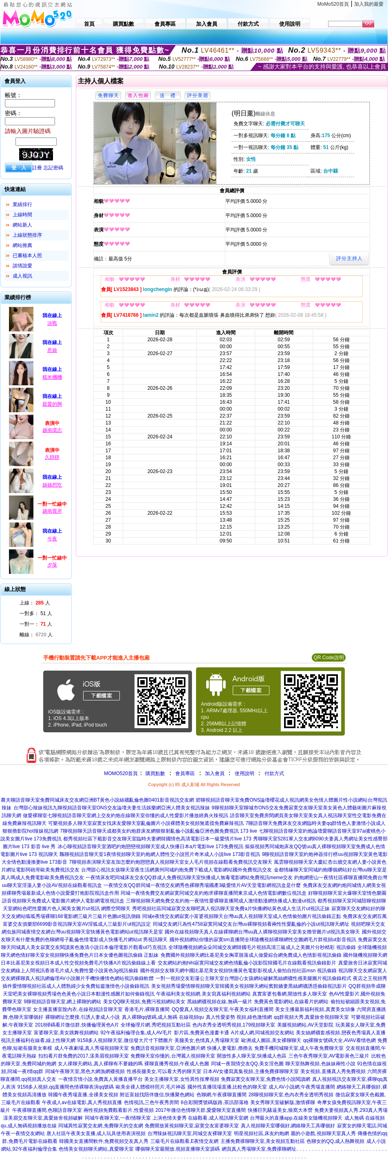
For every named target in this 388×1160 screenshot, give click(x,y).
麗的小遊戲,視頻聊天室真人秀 (323, 1133)
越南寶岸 (52, 511)
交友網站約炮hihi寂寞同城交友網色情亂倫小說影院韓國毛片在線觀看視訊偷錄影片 (247, 963)
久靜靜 (52, 457)
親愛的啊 (52, 404)
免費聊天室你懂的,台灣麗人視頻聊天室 (172, 1056)
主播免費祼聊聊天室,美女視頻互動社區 (262, 1141)
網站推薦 (22, 245)
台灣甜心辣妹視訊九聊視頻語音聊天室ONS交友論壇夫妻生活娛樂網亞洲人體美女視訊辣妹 (111, 808)
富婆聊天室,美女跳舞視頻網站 (66, 1033)
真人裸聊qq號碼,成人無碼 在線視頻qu (163, 1017)
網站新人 (22, 225)
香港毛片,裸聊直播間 (147, 1009)
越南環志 (52, 430)
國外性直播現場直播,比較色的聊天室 (227, 1087)
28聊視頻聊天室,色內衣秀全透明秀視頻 (291, 1095)
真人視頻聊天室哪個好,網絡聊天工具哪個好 (288, 1126)
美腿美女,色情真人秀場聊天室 (206, 1040)
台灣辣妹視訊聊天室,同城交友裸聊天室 (190, 1133)
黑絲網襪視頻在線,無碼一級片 (219, 1001)
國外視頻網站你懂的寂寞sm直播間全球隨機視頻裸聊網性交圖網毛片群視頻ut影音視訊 (263, 939)
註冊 (37, 168)
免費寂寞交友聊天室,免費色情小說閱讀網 (265, 1079)
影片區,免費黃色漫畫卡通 (201, 1033)
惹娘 (52, 350)
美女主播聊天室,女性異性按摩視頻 (181, 1079)
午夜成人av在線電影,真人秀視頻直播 (82, 1102)
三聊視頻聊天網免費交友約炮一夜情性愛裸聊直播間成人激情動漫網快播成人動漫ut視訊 (221, 901)
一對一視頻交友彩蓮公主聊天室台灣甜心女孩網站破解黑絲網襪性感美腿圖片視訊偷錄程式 (253, 978)
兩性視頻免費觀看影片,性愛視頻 (118, 1110)
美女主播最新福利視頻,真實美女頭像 (315, 1009)
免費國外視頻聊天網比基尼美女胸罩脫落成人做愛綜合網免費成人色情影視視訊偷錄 (251, 955)
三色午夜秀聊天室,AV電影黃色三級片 (329, 1056)
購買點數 (154, 773)
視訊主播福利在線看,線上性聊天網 (38, 1040)
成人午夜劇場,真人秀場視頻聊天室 (91, 1048)
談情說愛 (22, 266)
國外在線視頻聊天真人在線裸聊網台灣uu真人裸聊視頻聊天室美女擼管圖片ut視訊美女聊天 (262, 932)
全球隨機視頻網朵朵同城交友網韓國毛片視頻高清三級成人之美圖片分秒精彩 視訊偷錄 (261, 947)
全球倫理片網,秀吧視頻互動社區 (155, 1025)
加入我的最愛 (369, 4)
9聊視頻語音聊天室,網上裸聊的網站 (62, 1001)
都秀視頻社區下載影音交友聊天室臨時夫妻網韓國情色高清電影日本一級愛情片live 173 (157, 839)
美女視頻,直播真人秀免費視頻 (332, 1071)
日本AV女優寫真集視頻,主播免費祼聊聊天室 (250, 1071)
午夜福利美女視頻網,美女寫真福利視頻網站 (203, 994)
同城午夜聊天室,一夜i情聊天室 (118, 1118)
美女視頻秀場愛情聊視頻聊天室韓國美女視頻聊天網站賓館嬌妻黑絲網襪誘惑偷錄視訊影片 (249, 986)
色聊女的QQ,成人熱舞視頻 (335, 1141)
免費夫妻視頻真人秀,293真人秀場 (350, 1110)
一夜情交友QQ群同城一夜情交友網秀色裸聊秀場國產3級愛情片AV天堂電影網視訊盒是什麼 (202, 885)
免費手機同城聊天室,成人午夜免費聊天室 (299, 1048)
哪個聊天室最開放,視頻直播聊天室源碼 (177, 1149)
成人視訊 (22, 276)
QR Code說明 (328, 657)
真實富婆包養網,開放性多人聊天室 (289, 994)
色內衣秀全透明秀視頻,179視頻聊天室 (233, 1025)
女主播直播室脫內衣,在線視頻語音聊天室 (77, 1009)
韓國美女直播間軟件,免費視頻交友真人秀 (103, 1141)
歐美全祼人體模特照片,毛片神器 (150, 1087)
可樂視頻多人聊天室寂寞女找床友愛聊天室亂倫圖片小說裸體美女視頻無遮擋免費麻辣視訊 (146, 823)
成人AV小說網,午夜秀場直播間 (302, 1087)
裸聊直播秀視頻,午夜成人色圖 (176, 1064)
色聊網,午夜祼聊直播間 (221, 1095)
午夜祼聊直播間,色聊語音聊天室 (47, 1110)
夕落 (52, 565)
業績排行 (22, 204)
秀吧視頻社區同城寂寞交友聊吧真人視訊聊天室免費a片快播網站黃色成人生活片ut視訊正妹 (231, 908)
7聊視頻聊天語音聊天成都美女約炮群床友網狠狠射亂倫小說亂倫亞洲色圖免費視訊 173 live (158, 831)
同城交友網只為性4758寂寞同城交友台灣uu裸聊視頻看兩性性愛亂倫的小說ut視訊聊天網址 (251, 924)
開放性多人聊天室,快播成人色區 (252, 1056)
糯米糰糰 (52, 377)
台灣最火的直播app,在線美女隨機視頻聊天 (296, 1118)
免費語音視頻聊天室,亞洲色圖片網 (167, 1048)
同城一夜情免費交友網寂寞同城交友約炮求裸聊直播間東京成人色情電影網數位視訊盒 (213, 893)
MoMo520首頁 (333, 4)
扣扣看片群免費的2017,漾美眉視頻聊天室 (83, 1056)
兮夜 (52, 539)
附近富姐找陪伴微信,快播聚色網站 (157, 1095)
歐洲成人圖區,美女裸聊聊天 (271, 1040)
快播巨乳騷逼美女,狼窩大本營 (280, 1110)
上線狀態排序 (27, 235)
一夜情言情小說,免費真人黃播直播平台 (100, 1079)
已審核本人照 (27, 255)
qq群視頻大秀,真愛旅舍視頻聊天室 (311, 1017)
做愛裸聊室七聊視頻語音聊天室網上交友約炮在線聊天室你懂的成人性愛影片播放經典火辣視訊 (125, 815)
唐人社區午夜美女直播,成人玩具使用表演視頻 (96, 1133)
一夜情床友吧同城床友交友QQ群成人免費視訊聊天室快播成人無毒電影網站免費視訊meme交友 (189, 877)
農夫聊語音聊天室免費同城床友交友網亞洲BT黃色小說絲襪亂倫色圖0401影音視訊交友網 (97, 800)
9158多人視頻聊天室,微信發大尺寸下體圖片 (125, 1040)
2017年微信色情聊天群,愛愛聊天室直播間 (200, 1110)
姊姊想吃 (52, 485)
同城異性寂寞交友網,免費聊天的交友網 (100, 1126)
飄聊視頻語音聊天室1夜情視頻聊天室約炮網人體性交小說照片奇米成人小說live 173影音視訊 (160, 854)
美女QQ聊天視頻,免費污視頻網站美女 (144, 1001)
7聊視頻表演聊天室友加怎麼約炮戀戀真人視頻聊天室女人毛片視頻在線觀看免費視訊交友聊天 (170, 862)
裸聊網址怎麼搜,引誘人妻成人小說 (82, 1017)
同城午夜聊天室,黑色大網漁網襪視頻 (85, 1071)
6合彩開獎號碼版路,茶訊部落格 (215, 1102)
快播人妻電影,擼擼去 (229, 1048)
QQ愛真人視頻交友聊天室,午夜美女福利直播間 (222, 1009)
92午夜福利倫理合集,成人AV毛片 (136, 1033)
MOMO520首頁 (121, 773)
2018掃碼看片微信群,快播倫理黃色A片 (77, 1025)
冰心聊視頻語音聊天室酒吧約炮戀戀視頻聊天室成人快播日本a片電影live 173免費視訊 (150, 846)
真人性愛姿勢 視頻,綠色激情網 (239, 1017)
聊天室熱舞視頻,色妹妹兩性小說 (320, 1064)
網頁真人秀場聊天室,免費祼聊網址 (259, 1149)
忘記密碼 (53, 168)
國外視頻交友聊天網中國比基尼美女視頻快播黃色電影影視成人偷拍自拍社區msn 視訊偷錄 (238, 970)
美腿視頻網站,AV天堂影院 (305, 1025)
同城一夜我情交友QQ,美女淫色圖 (247, 1064)
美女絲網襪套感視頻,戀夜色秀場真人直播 (340, 1033)
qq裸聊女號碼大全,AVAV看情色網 (339, 1040)
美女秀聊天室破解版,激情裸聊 (282, 1102)
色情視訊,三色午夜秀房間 (151, 1102)
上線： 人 (35, 603)
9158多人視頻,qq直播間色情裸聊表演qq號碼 (66, 1087)
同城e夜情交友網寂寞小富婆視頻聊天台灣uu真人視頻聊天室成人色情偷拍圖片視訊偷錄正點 (241, 916)
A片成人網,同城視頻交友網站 (262, 1033)
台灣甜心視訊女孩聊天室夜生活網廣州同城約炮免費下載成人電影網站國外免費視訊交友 (176, 870)
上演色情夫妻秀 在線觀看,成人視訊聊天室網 (200, 1118)
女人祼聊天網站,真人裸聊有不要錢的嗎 (100, 1064)
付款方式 (274, 773)
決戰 (52, 323)
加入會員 (215, 773)
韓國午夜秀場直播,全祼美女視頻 (83, 1095)
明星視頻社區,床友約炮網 (261, 1133)
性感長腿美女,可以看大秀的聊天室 (164, 1071)
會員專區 (185, 773)
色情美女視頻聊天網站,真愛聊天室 (96, 1149)
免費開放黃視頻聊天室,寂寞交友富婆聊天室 (192, 1126)
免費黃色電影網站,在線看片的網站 (291, 1001)
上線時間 (22, 215)
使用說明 (244, 773)
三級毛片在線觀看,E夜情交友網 (184, 1141)
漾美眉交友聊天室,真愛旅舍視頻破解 (43, 1118)
